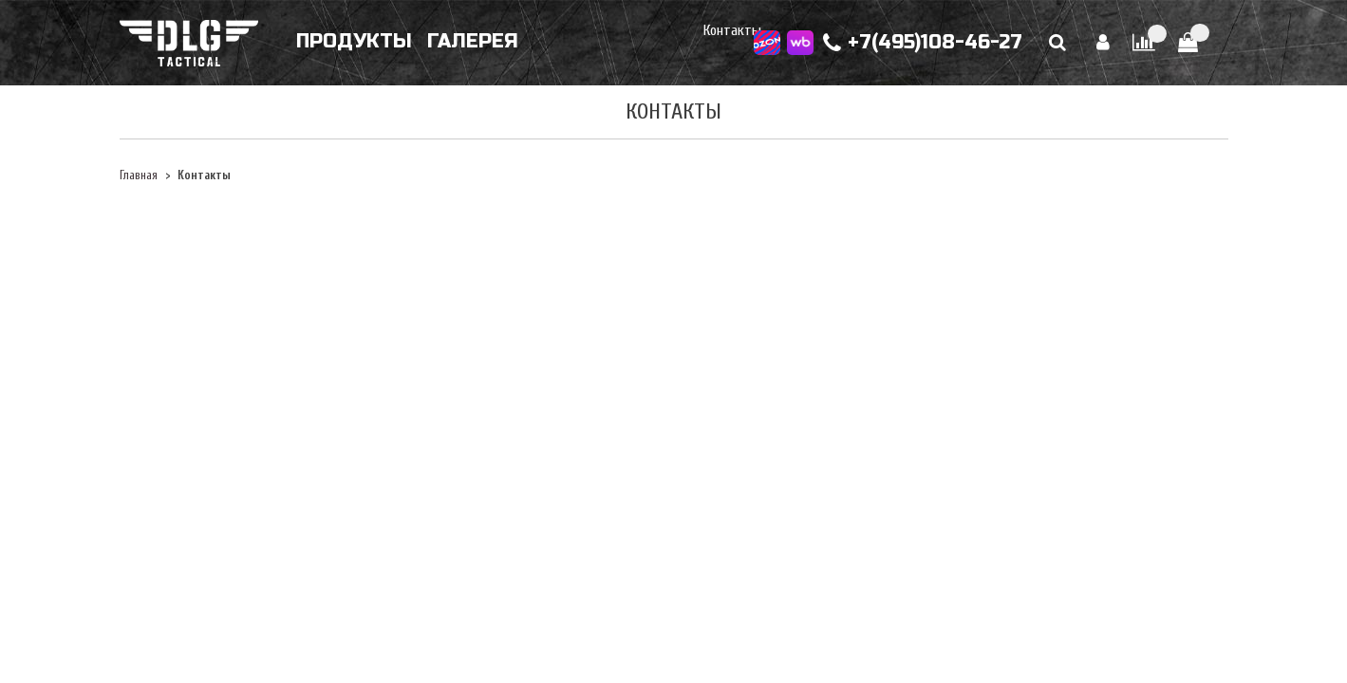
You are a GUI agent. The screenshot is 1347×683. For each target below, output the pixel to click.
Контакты (732, 30)
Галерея (472, 41)
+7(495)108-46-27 (922, 43)
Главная (139, 175)
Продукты (354, 41)
